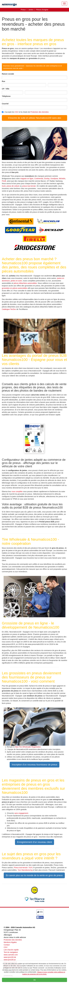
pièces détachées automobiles (25, 283)
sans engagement (21, 813)
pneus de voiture (13, 186)
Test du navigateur (11, 952)
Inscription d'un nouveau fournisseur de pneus (34, 764)
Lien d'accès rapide (11, 950)
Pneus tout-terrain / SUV (23, 868)
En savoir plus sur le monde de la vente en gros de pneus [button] (34, 875)
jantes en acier (16, 281)
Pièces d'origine (42, 10)
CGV (16, 112)
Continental (38, 179)
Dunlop (46, 179)
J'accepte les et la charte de (25, 112)
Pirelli (4, 181)
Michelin (62, 179)
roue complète (17, 491)
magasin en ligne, (27, 179)
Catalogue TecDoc (9, 309)
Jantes (30, 10)
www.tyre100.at (10, 960)
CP (3, 89)
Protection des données (39, 112)
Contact (7, 945)
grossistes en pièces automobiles (14, 288)
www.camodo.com (11, 955)
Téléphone (6, 96)
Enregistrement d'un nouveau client (34, 842)
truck (4, 186)
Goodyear (54, 179)
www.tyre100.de (10, 957)
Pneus (23, 10)
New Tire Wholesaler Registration (28, 747)
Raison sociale (8, 74)
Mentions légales (10, 942)
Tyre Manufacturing (25, 870)
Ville (7, 89)
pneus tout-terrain (29, 186)
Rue (3, 81)
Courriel (5, 104)
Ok (34, 980)
